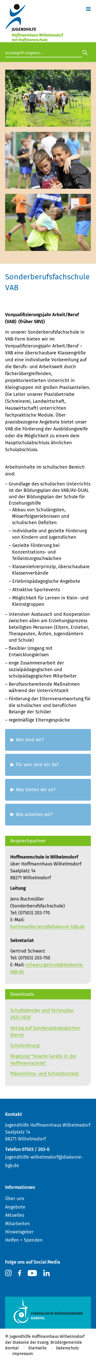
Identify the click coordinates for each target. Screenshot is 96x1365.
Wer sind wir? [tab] (30, 740)
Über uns (14, 1198)
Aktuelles (14, 1215)
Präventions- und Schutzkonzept (44, 1073)
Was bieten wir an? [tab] (35, 789)
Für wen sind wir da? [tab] (37, 764)
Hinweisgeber (19, 1232)
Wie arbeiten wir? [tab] (34, 814)
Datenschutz (67, 1348)
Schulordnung (24, 1045)
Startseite (37, 1348)
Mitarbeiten (17, 1223)
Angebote (15, 1207)
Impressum (22, 1353)
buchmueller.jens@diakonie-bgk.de (47, 926)
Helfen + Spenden (24, 1240)
